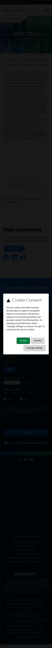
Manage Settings (34, 348)
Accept (23, 341)
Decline (37, 341)
